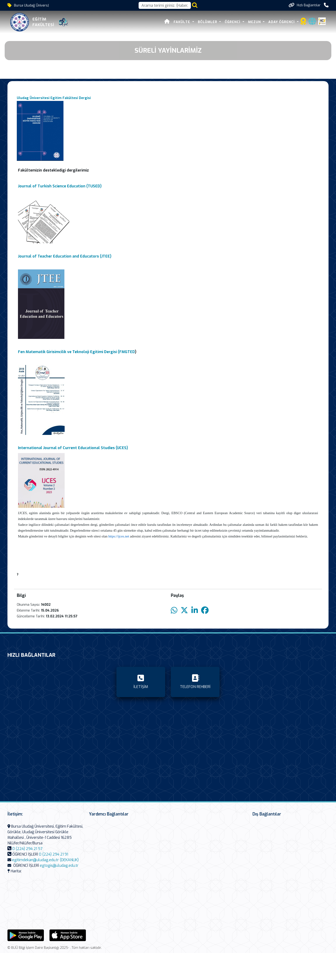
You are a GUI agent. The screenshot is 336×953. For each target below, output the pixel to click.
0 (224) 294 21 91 (53, 854)
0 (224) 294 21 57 (27, 848)
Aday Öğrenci (282, 22)
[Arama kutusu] (165, 5)
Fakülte (182, 22)
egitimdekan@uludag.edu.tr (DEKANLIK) (45, 859)
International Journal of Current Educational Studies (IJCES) (73, 447)
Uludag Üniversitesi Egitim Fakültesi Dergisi (54, 98)
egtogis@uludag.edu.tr (59, 865)
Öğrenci (233, 22)
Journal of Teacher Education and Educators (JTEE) (64, 256)
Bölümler (208, 22)
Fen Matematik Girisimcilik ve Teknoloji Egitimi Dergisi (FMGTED (76, 351)
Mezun (255, 22)
